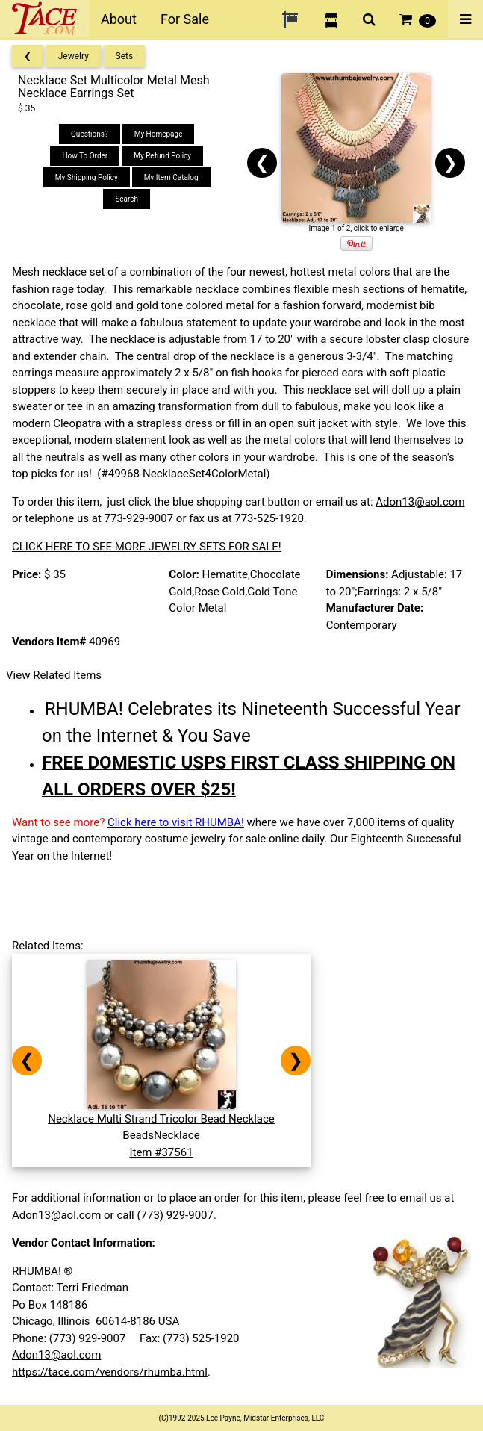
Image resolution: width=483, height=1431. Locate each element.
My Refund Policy (162, 156)
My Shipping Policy (86, 177)
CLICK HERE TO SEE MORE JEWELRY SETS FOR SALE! (146, 546)
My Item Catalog (171, 177)
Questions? (89, 134)
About (119, 19)
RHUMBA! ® (42, 1271)
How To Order (84, 156)
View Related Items (54, 675)
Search (126, 199)
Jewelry (73, 56)
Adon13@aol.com (420, 502)
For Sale (185, 19)
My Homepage (158, 134)
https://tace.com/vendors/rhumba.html (110, 1372)
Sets (125, 56)
